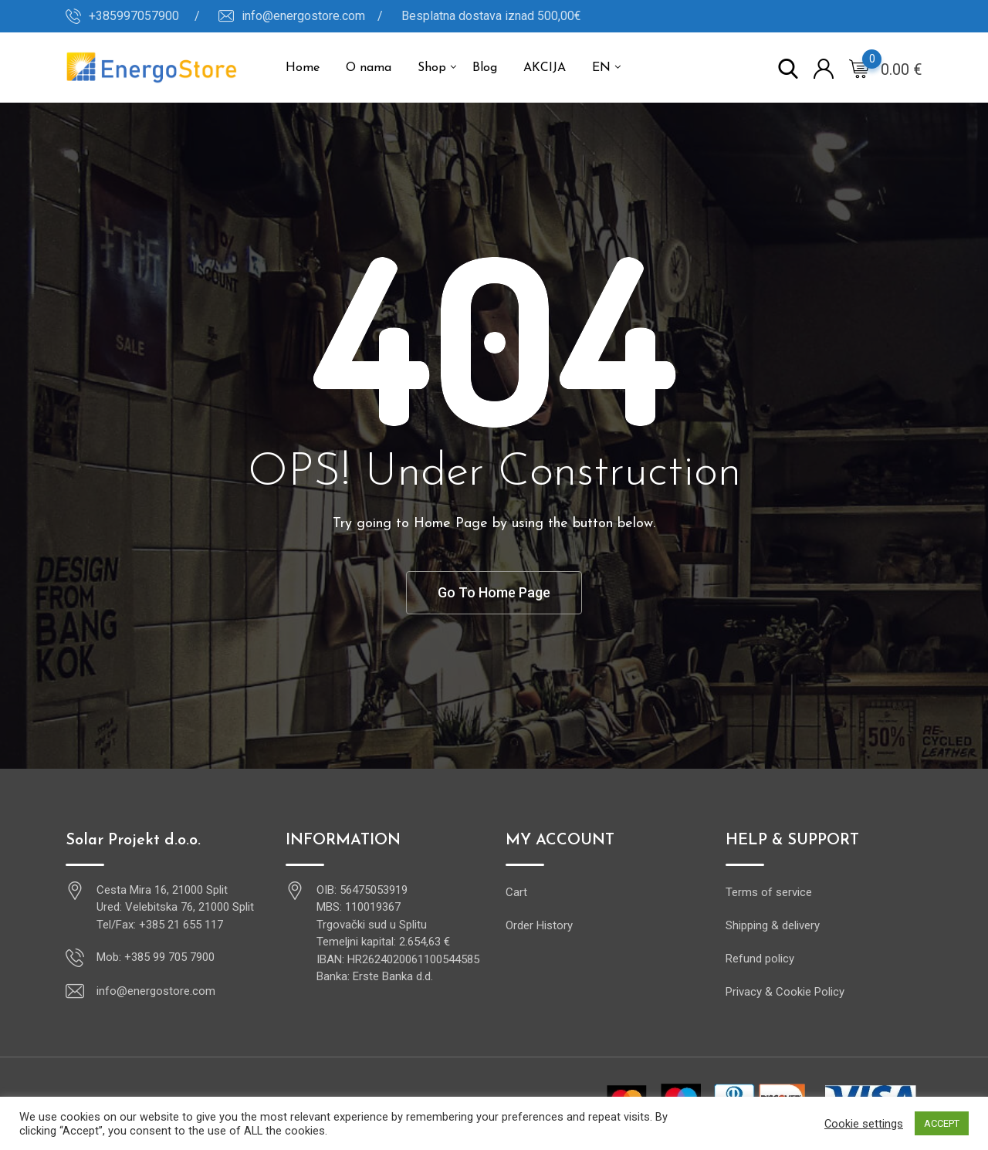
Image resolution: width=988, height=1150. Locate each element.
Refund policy (760, 959)
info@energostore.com (155, 991)
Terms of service (769, 892)
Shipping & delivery (773, 925)
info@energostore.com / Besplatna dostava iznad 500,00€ (411, 15)
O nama (368, 68)
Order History (539, 925)
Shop (432, 68)
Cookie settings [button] (863, 1124)
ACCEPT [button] (941, 1123)
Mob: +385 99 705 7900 (155, 957)
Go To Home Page (494, 592)
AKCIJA (544, 68)
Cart (516, 892)
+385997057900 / (144, 15)
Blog (484, 68)
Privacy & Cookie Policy (785, 992)
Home (303, 68)
